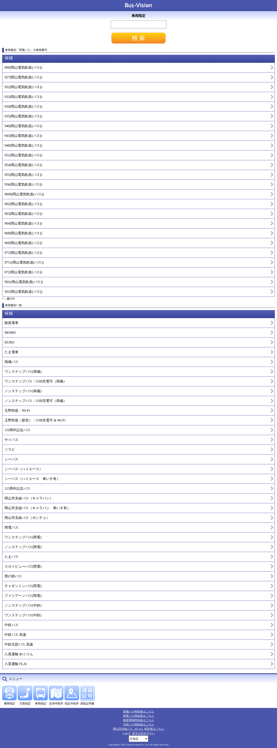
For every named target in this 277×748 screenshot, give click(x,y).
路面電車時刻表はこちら (138, 720)
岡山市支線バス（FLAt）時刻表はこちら (138, 728)
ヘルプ (126, 733)
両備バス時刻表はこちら (138, 711)
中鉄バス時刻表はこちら (138, 724)
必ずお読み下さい (143, 733)
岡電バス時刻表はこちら (138, 715)
